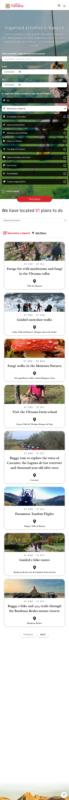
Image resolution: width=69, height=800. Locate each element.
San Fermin (34, 165)
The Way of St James (34, 149)
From (4, 66)
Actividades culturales (34, 117)
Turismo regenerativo (34, 182)
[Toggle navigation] (64, 6)
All (34, 100)
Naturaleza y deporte (34, 108)
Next (43, 634)
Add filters (39, 233)
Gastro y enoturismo (34, 125)
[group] (34, 100)
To (3, 79)
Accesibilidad (34, 173)
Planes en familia (34, 141)
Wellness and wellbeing (34, 133)
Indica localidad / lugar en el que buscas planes (23, 53)
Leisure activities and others (34, 157)
